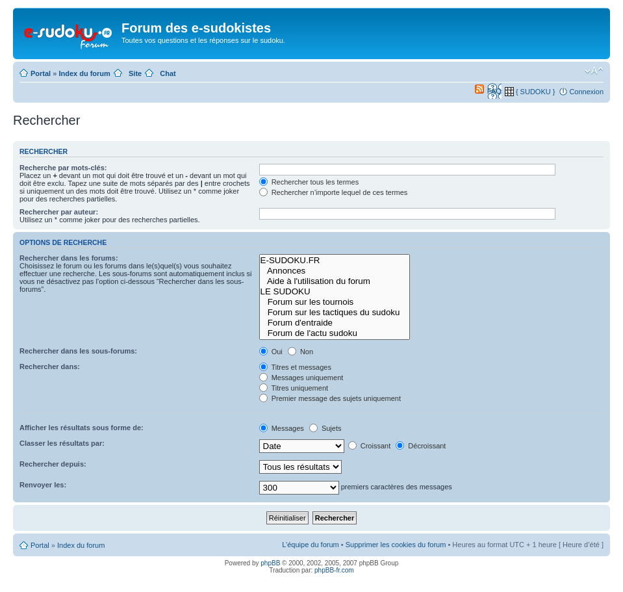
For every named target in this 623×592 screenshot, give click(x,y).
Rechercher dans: (49, 366)
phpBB (270, 563)
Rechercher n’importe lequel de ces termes (333, 192)
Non (300, 351)
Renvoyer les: (42, 485)
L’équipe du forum (310, 544)
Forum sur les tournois (335, 302)
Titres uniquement (294, 388)
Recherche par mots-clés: (63, 168)
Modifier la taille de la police (594, 71)
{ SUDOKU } (535, 92)
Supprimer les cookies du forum (396, 544)
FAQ (494, 91)
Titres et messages (295, 367)
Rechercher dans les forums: (68, 258)
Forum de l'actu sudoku (335, 333)
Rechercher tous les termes (309, 182)
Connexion (586, 92)
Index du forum (84, 73)
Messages (281, 428)
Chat (167, 73)
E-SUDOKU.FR (335, 260)
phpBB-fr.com (334, 570)
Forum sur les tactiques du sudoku (335, 312)
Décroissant (421, 446)
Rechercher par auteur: (58, 212)
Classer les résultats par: (62, 443)
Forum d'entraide (335, 323)
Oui (271, 351)
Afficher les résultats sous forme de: (81, 427)
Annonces (335, 271)
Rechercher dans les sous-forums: (78, 351)
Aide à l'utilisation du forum (335, 281)
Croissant (369, 446)
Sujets (325, 428)
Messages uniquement (301, 377)
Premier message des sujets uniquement (330, 398)
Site (135, 73)
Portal (41, 73)
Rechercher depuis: (52, 464)
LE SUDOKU (335, 292)
